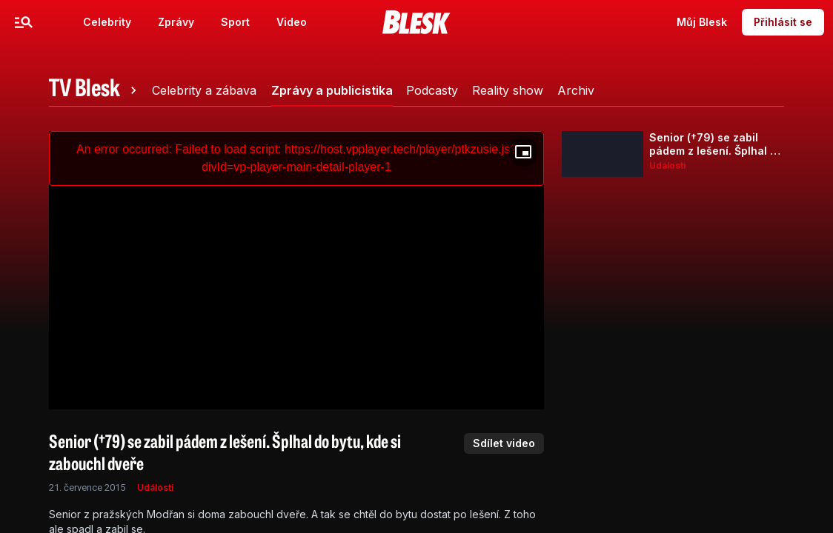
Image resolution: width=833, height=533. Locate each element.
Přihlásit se (783, 22)
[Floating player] (523, 152)
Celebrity (107, 22)
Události (155, 487)
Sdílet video (504, 443)
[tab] (95, 90)
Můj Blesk (702, 22)
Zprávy (176, 22)
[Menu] (24, 22)
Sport (235, 22)
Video (291, 22)
